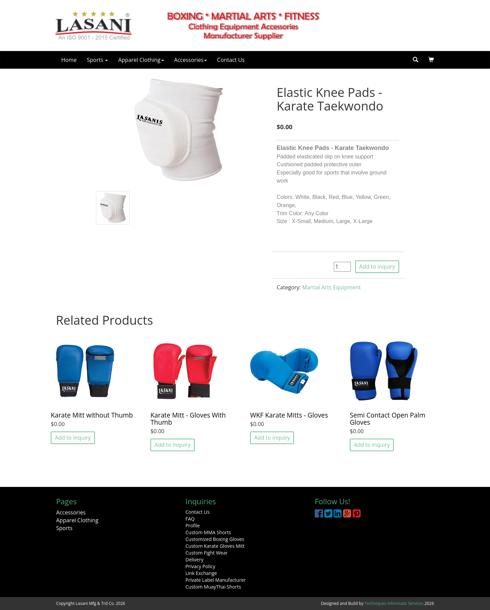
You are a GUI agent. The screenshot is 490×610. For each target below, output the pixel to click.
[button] (431, 59)
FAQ (190, 518)
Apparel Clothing (141, 60)
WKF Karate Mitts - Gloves (289, 415)
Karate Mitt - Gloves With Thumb (188, 418)
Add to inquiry (377, 266)
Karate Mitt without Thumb (92, 415)
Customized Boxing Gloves (214, 539)
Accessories (190, 60)
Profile (192, 525)
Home (69, 60)
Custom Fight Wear (206, 552)
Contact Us (231, 60)
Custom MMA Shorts (208, 532)
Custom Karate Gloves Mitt (215, 546)
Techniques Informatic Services (393, 603)
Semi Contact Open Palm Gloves (387, 418)
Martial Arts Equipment (331, 287)
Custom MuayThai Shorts (213, 586)
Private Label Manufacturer (215, 580)
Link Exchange (201, 573)
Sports (97, 60)
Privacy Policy (200, 566)
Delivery (194, 559)
